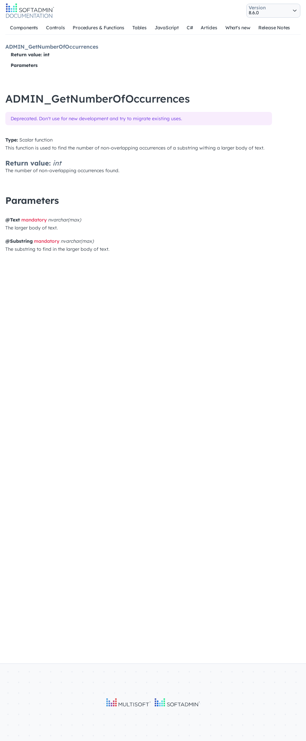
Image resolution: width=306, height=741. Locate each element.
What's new (237, 28)
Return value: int (30, 55)
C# (190, 28)
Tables (139, 28)
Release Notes (274, 28)
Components (24, 28)
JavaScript (167, 28)
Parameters (24, 65)
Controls (55, 28)
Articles (209, 28)
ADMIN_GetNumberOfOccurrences (51, 46)
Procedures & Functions (98, 28)
